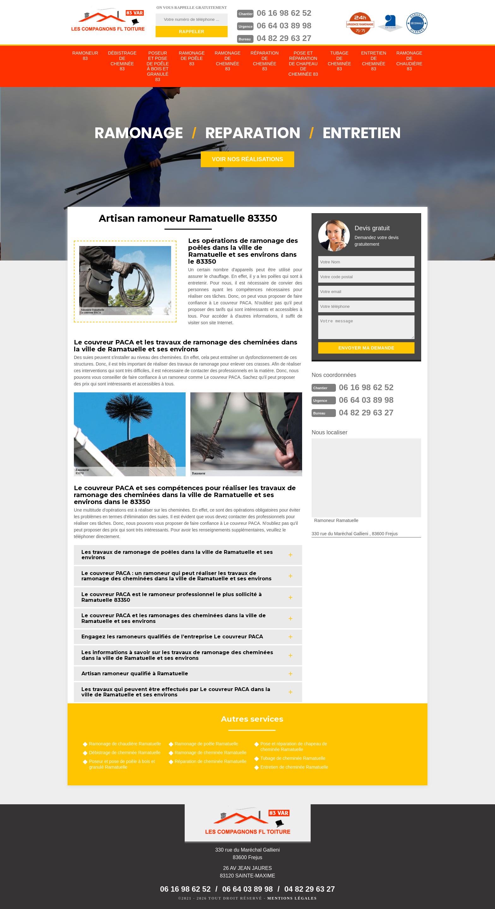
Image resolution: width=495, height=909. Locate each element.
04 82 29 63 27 (284, 38)
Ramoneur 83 (85, 55)
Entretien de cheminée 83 (373, 60)
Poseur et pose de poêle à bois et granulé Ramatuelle (122, 764)
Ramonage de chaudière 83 (409, 60)
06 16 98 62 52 (284, 13)
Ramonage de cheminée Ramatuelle (211, 752)
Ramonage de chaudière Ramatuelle (125, 743)
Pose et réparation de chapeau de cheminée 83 (303, 63)
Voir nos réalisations (247, 159)
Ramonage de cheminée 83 (228, 60)
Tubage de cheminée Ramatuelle (292, 758)
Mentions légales (292, 898)
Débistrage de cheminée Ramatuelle (124, 752)
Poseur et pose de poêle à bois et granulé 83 (158, 66)
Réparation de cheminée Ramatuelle (211, 761)
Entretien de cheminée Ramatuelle (294, 767)
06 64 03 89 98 (284, 25)
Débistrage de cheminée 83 (122, 60)
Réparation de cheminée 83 (265, 60)
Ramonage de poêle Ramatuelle (206, 743)
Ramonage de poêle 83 (192, 58)
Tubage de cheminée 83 (339, 60)
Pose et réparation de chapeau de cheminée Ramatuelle (293, 746)
